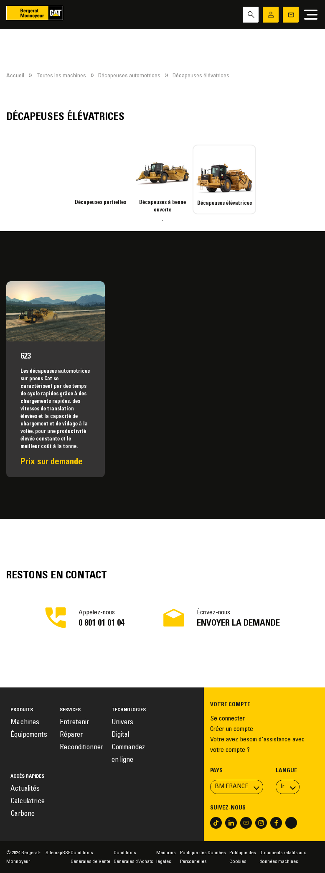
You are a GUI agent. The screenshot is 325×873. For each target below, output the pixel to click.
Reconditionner (81, 747)
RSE (66, 852)
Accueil (15, 76)
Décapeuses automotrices (129, 76)
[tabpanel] (101, 175)
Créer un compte (231, 729)
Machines (24, 722)
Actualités (25, 789)
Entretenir (74, 722)
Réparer (71, 735)
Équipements (28, 735)
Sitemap (54, 852)
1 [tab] (162, 220)
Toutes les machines (61, 76)
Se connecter (227, 718)
